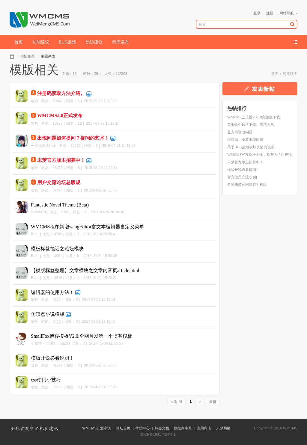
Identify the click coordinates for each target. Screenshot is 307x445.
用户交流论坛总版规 (58, 182)
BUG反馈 (67, 42)
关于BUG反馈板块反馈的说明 (250, 147)
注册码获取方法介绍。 (61, 93)
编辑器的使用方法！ (52, 292)
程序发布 (120, 42)
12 (80, 123)
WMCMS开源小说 (96, 428)
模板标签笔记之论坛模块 (57, 248)
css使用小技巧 (46, 379)
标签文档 (162, 428)
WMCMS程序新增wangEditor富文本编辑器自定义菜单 (87, 226)
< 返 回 (176, 402)
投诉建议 (94, 42)
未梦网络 (223, 428)
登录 (257, 13)
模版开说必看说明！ (52, 357)
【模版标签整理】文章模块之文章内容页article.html (85, 270)
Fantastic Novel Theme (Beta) (60, 204)
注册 (269, 13)
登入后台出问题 (239, 132)
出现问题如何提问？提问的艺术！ (73, 138)
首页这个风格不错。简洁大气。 (252, 125)
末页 (212, 402)
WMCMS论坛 (12, 56)
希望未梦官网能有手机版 (247, 184)
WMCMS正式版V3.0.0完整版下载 (253, 117)
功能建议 (40, 42)
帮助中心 (142, 428)
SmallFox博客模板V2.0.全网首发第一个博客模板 (81, 336)
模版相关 (27, 56)
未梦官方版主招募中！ (61, 160)
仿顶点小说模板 (47, 314)
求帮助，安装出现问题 (245, 140)
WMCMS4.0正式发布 (59, 115)
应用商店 (204, 428)
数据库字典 (183, 428)
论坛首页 (123, 428)
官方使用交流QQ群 (242, 177)
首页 (18, 42)
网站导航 (286, 13)
